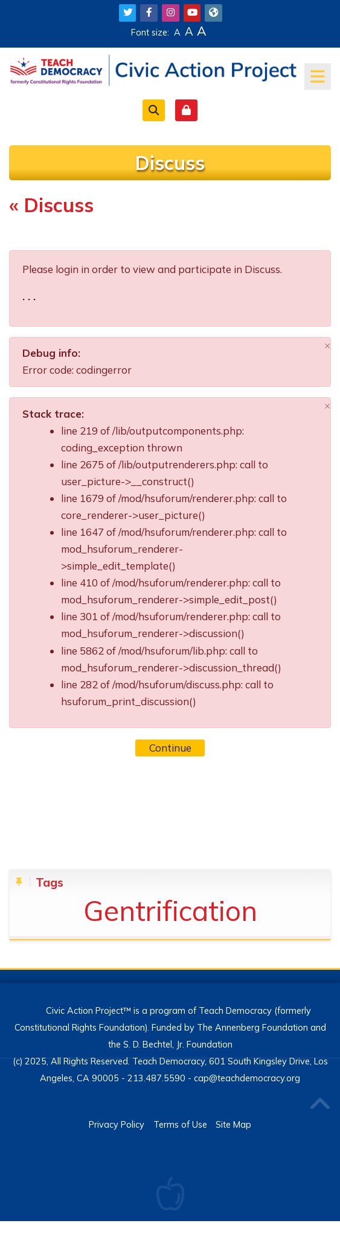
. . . (29, 296)
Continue (170, 747)
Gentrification (170, 910)
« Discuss (51, 205)
